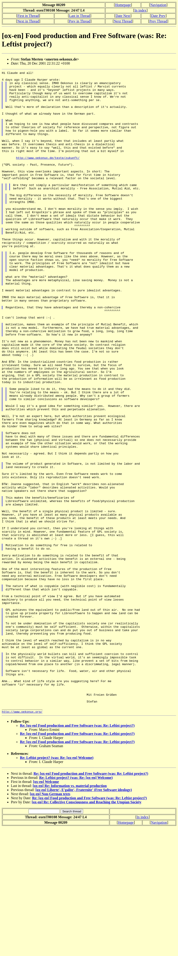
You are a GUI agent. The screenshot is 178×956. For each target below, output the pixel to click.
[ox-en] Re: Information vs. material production (70, 914)
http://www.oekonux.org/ (22, 840)
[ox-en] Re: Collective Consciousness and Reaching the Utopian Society (86, 930)
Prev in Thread (79, 21)
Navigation (158, 5)
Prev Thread (158, 21)
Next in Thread (28, 21)
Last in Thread (79, 16)
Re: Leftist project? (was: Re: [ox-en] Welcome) (57, 886)
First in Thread (28, 16)
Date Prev (158, 16)
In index (141, 10)
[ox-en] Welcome (46, 910)
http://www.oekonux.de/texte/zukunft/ (47, 175)
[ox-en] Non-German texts (50, 922)
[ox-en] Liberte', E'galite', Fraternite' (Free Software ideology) (83, 918)
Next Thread (123, 21)
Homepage (123, 5)
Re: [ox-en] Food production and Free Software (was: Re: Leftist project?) (77, 854)
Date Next (122, 16)
